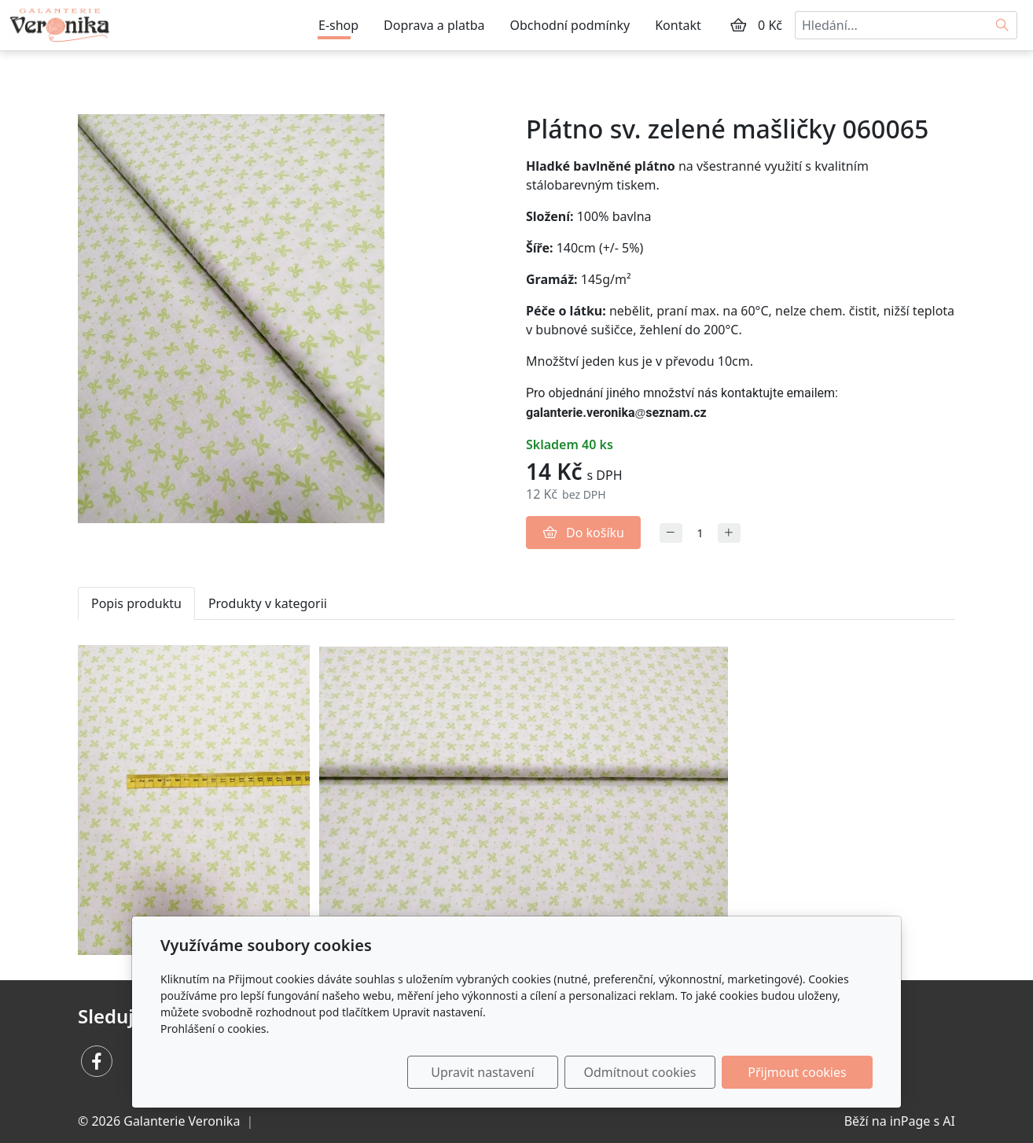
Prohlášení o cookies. (214, 1028)
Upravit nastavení (482, 1072)
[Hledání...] (891, 25)
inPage (910, 1121)
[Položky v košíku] (738, 25)
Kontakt (678, 25)
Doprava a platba (434, 25)
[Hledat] (1002, 25)
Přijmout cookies (797, 1072)
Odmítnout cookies (640, 1072)
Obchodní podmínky (570, 25)
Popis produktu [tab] (136, 603)
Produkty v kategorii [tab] (267, 603)
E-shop (338, 25)
